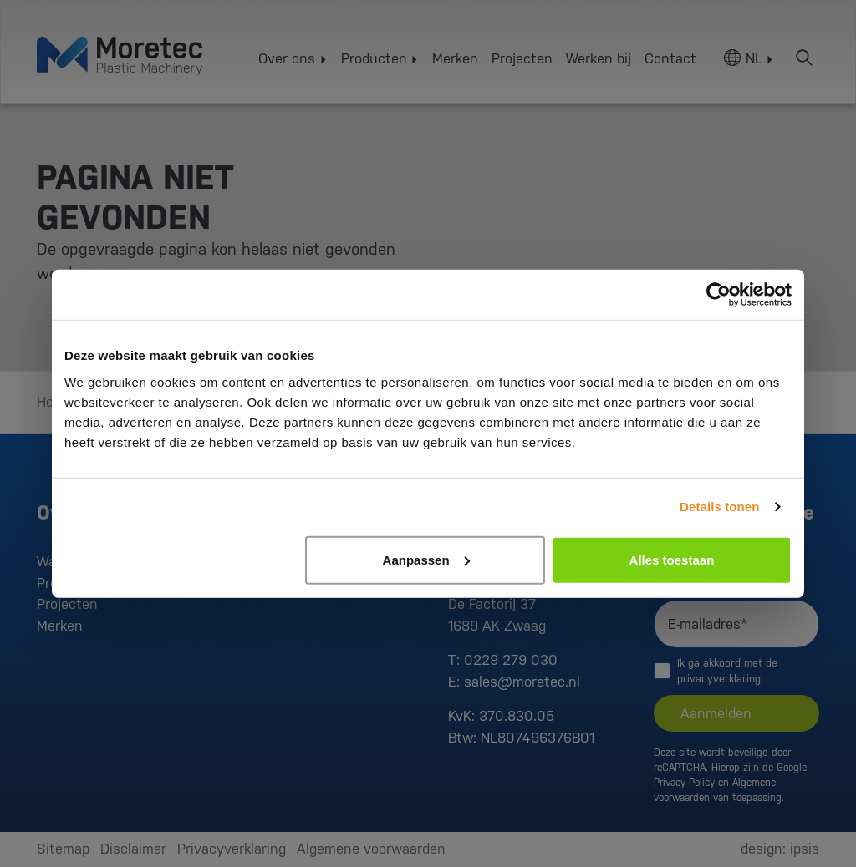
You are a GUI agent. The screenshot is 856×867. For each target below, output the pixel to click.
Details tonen (719, 506)
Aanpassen (426, 559)
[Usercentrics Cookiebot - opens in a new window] (718, 294)
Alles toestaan (672, 559)
